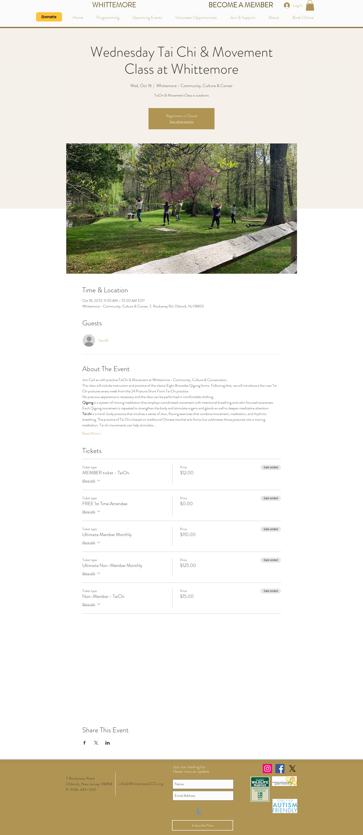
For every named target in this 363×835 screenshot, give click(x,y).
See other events (181, 121)
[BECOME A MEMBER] (241, 5)
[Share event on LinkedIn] (107, 743)
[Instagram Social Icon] (267, 768)
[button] (309, 5)
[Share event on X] (96, 743)
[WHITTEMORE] (114, 5)
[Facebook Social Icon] (280, 768)
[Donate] (49, 16)
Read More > (91, 433)
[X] (292, 768)
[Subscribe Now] (202, 825)
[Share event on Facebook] (84, 743)
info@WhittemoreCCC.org (141, 783)
